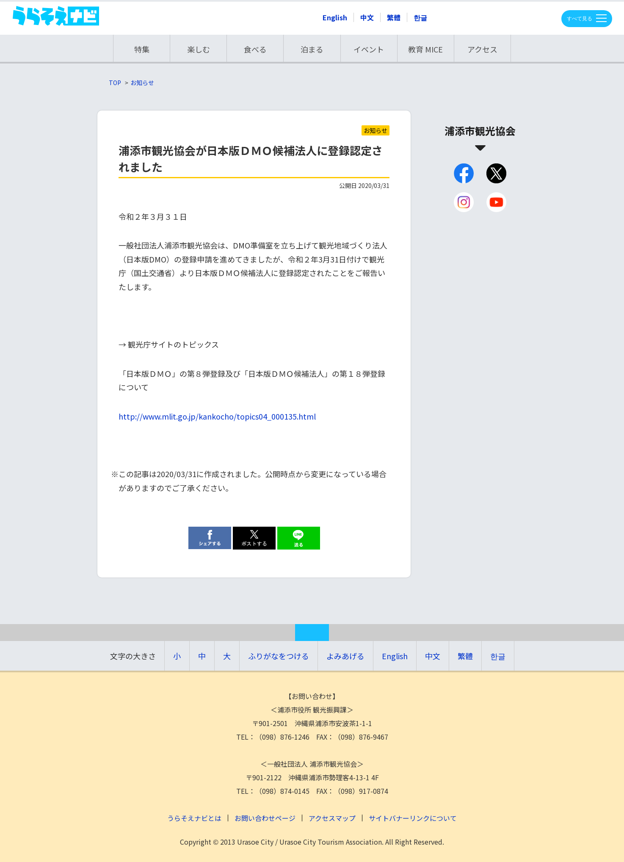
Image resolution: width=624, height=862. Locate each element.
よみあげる (345, 655)
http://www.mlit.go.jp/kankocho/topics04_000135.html (217, 416)
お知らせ (142, 82)
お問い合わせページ (265, 818)
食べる (255, 49)
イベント (368, 49)
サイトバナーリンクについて (413, 818)
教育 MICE (425, 49)
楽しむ (198, 49)
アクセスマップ (332, 818)
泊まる (312, 49)
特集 (141, 49)
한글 (420, 17)
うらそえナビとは (194, 818)
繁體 (393, 17)
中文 (367, 17)
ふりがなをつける (278, 655)
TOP (115, 82)
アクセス (482, 49)
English (335, 17)
